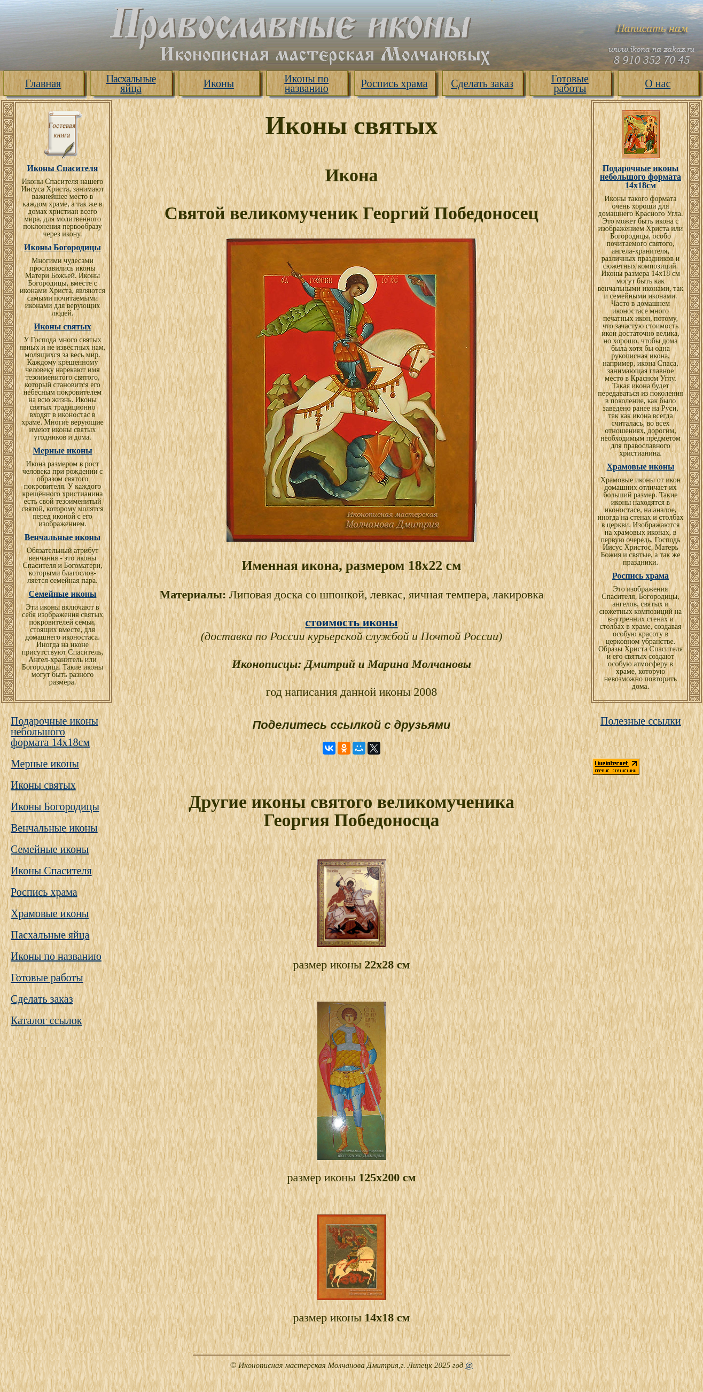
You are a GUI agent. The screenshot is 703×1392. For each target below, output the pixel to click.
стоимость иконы (351, 622)
